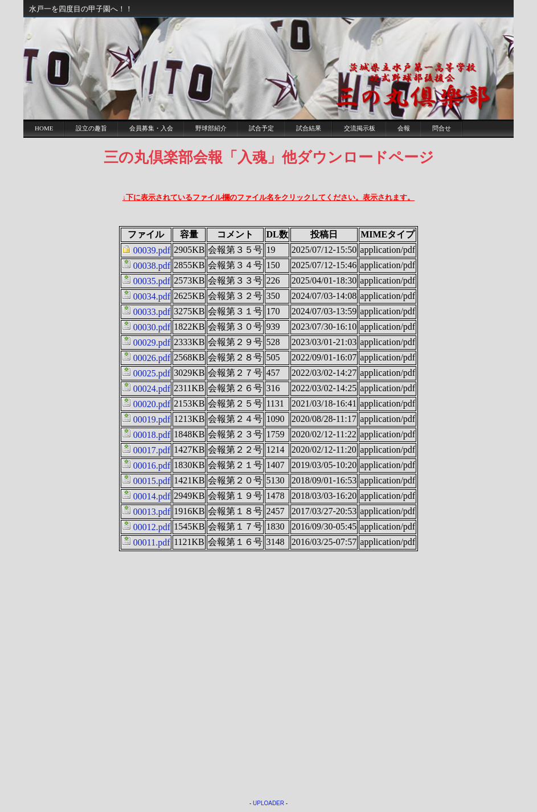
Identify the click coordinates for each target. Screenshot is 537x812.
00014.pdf (151, 496)
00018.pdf (151, 435)
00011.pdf (151, 542)
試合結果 (308, 128)
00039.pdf (151, 250)
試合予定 (261, 128)
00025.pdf (151, 373)
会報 (403, 128)
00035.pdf (151, 281)
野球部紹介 (211, 128)
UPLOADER (268, 803)
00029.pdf (151, 342)
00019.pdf (151, 419)
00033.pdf (151, 312)
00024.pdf (151, 388)
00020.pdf (151, 404)
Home (44, 128)
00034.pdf (151, 296)
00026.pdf (151, 358)
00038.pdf (151, 265)
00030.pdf (151, 327)
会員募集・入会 (151, 128)
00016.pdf (151, 465)
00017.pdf (151, 450)
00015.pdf (151, 481)
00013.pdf (151, 511)
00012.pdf (151, 527)
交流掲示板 (359, 128)
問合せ (441, 128)
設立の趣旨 (91, 128)
